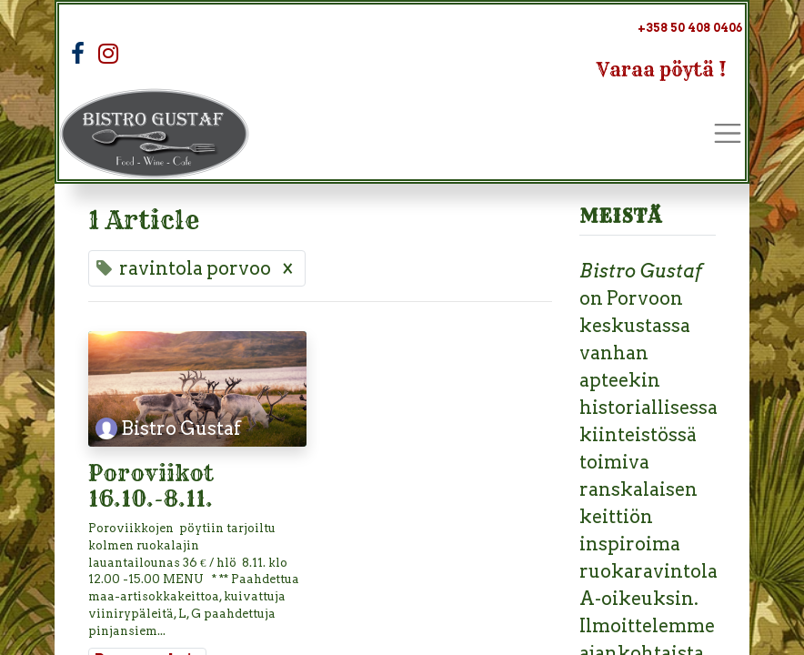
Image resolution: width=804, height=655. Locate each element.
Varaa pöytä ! (662, 69)
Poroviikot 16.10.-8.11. (153, 487)
